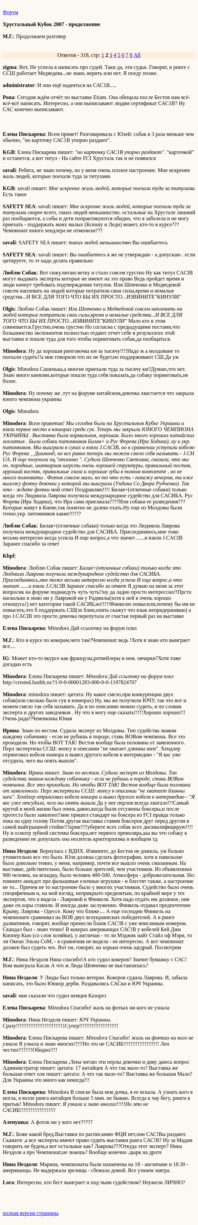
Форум (10, 12)
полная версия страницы (31, 1213)
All (137, 55)
